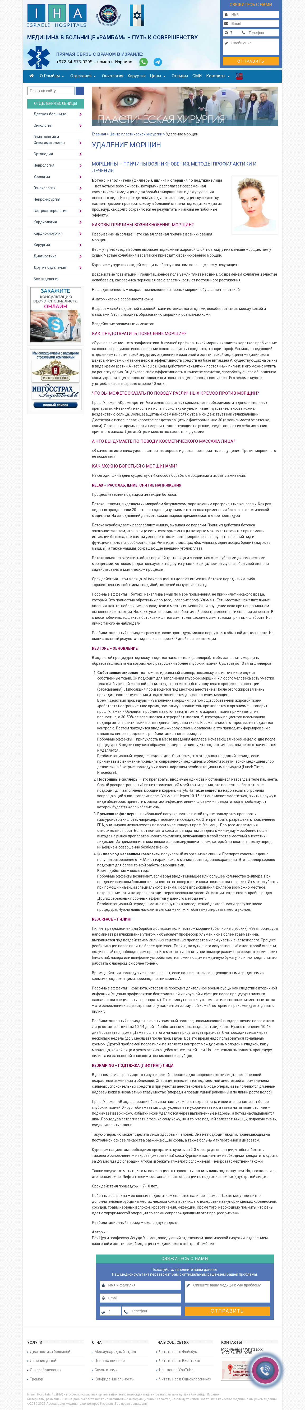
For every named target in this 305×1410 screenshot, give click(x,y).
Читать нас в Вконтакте (179, 1361)
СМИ (197, 75)
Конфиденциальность (114, 1379)
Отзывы (180, 75)
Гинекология (45, 188)
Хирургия (136, 75)
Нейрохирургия (47, 199)
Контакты (218, 75)
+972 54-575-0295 (74, 62)
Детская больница (50, 114)
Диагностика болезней (50, 1352)
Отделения (83, 75)
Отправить (250, 61)
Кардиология (45, 222)
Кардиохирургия (48, 233)
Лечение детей (43, 1361)
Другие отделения (50, 267)
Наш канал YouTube (176, 1370)
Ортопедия (43, 154)
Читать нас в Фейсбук (178, 1352)
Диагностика (45, 256)
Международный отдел (115, 1352)
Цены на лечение (110, 1361)
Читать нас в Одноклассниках (185, 1379)
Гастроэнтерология (50, 211)
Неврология (44, 165)
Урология (42, 177)
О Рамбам (52, 75)
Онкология (112, 75)
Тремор (36, 1379)
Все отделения (46, 279)
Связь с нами (106, 1370)
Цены (157, 75)
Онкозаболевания (46, 1370)
